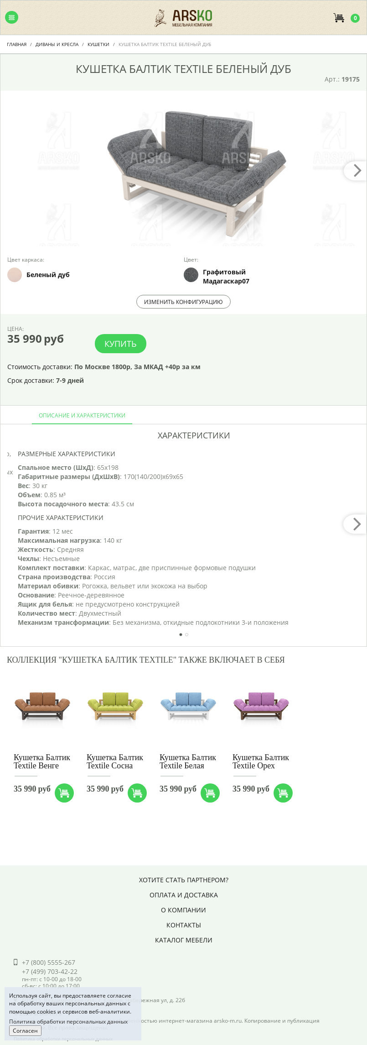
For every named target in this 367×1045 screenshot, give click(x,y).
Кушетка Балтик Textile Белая (188, 761)
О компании (183, 910)
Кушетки (98, 44)
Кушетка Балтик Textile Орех (261, 761)
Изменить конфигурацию (183, 302)
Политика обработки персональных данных (68, 1021)
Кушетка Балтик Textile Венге (42, 761)
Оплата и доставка (184, 895)
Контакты (183, 925)
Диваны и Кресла (57, 44)
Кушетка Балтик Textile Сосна (115, 761)
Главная (16, 44)
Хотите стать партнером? (183, 879)
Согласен (25, 1031)
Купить (120, 343)
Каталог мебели (183, 940)
